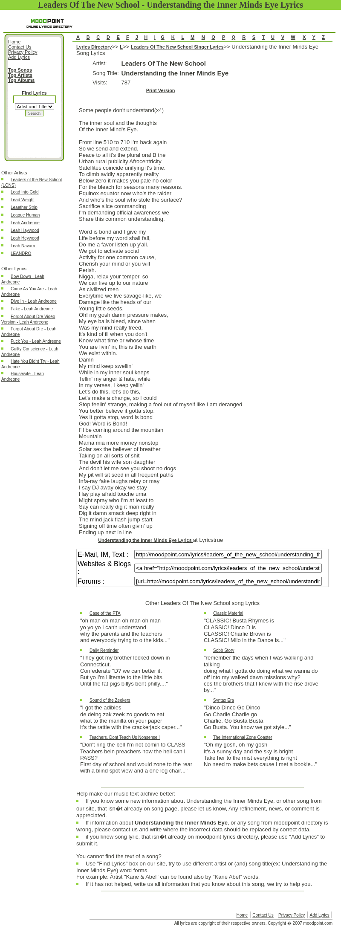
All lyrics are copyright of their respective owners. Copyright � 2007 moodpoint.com (253, 923)
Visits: (99, 82)
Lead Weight (23, 199)
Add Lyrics (319, 915)
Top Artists (20, 75)
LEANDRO (21, 253)
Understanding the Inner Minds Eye (175, 73)
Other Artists (14, 172)
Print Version (160, 90)
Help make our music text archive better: (126, 793)
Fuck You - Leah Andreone (36, 341)
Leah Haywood (25, 230)
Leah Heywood (25, 238)
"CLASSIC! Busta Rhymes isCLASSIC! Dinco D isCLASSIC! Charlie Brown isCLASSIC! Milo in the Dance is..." (245, 630)
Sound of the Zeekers (110, 700)
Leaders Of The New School (163, 63)
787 (126, 82)
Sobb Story (223, 650)
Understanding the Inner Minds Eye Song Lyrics (202, 415)
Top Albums (21, 80)
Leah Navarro (24, 245)
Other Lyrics (13, 268)
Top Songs (20, 69)
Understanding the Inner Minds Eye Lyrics (145, 540)
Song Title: (105, 73)
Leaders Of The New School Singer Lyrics (177, 46)
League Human (25, 215)
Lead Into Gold (25, 192)
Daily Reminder (104, 650)
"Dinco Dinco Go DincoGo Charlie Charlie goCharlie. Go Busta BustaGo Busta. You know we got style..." (247, 717)
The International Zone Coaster (242, 737)
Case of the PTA (105, 613)
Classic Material (228, 613)
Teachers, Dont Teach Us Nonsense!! (125, 737)
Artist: (99, 63)
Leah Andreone (25, 222)
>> (116, 46)
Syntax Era (223, 700)
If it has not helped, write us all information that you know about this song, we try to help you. (199, 886)
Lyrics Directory (94, 46)
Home (242, 915)
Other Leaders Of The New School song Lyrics (202, 603)
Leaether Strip (24, 207)
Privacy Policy (291, 915)
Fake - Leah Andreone (32, 309)
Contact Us (262, 915)
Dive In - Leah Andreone (34, 301)
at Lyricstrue (208, 540)
